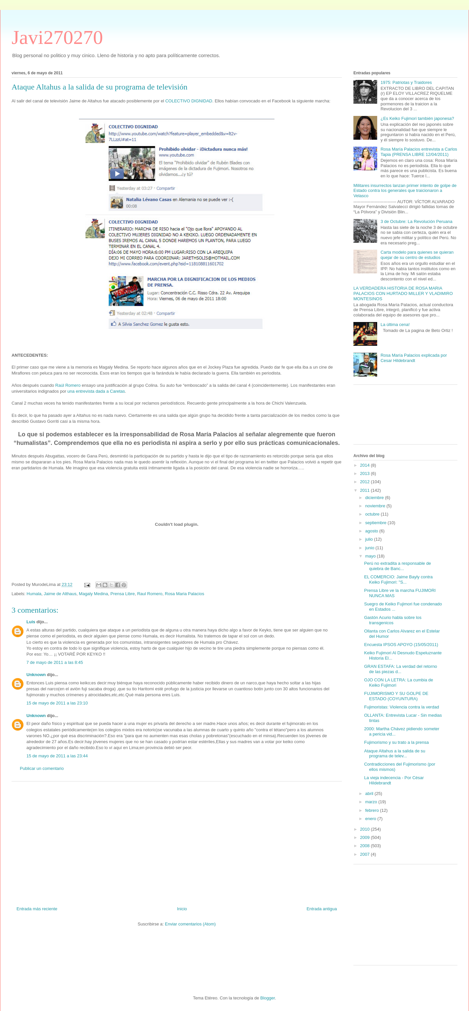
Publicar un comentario (42, 768)
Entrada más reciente (37, 908)
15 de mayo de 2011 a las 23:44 (57, 755)
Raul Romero (149, 593)
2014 (365, 465)
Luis (30, 621)
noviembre (375, 505)
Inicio (182, 908)
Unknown (36, 674)
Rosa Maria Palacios (184, 593)
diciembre (375, 497)
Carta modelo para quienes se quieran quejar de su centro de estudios (416, 255)
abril (370, 793)
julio (369, 539)
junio (370, 547)
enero (371, 818)
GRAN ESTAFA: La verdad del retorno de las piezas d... (400, 669)
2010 (365, 829)
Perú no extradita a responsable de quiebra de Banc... (397, 566)
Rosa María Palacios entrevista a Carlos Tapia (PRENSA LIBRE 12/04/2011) (418, 152)
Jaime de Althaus (60, 593)
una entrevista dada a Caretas (96, 391)
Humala (34, 593)
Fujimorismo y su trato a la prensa (396, 742)
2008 (365, 845)
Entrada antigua (322, 908)
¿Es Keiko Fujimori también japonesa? (417, 118)
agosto (372, 530)
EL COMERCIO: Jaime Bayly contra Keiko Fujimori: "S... (398, 579)
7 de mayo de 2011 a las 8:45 (54, 662)
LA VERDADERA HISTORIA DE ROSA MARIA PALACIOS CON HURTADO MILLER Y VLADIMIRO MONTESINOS (403, 293)
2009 (365, 837)
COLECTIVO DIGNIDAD (188, 100)
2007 (365, 854)
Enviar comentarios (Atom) (190, 923)
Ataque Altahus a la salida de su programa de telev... (394, 753)
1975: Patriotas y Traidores (406, 82)
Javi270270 (57, 37)
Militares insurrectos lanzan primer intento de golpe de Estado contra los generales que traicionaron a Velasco (404, 190)
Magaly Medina (93, 593)
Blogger (267, 997)
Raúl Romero (68, 385)
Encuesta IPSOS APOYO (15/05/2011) (401, 644)
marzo (372, 801)
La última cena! (395, 324)
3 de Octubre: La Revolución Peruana (416, 221)
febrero (372, 810)
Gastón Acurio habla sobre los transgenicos (392, 620)
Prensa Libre (122, 593)
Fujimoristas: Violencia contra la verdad (401, 706)
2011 (365, 490)
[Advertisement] (176, 841)
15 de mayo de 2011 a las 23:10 (57, 703)
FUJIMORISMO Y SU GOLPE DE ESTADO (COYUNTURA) (396, 696)
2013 (365, 473)
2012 (365, 481)
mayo (371, 556)
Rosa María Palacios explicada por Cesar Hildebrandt (413, 358)
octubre (373, 514)
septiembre (376, 522)
